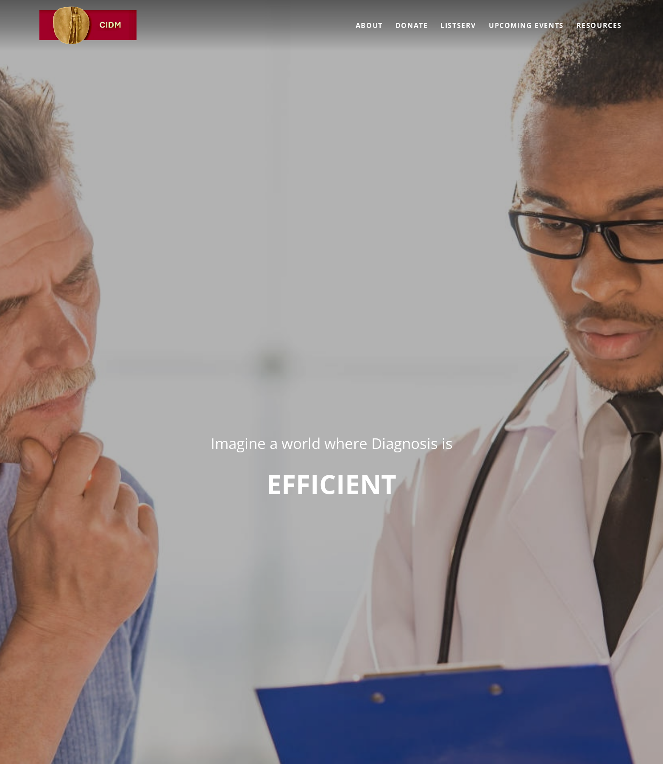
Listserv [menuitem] (458, 25)
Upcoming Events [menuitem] (526, 25)
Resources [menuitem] (599, 25)
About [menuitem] (369, 25)
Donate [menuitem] (412, 25)
